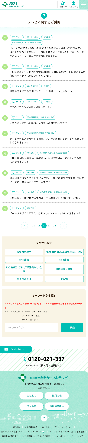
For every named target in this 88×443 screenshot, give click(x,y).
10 (33, 225)
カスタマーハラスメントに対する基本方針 (67, 431)
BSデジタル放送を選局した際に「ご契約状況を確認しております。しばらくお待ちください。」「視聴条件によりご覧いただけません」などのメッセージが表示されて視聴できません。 (47, 52)
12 (44, 225)
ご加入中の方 (73, 4)
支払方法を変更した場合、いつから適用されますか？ (38, 123)
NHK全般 (30, 153)
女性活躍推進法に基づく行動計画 (36, 436)
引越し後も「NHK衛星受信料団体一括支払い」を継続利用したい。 (46, 197)
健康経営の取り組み (10, 436)
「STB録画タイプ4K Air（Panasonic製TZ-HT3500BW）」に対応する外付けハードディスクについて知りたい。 (47, 73)
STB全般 (46, 37)
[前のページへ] (24, 225)
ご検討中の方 (62, 4)
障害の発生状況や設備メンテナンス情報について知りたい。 (42, 91)
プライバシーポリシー (63, 427)
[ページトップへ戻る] (44, 418)
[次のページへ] (63, 225)
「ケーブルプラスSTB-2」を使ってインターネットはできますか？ (45, 213)
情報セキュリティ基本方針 (11, 431)
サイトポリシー (61, 436)
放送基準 (45, 427)
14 (54, 225)
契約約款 (16, 427)
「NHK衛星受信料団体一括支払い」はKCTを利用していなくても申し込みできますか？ (47, 160)
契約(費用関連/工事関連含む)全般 (40, 117)
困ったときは (32, 37)
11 (39, 225)
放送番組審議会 (31, 427)
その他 (46, 86)
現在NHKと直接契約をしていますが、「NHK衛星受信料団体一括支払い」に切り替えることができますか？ (47, 180)
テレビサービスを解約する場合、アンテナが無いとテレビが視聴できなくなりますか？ (47, 140)
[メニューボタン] (83, 4)
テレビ (16, 37)
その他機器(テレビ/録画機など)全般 (26, 42)
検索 (72, 327)
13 (49, 225)
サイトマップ (77, 436)
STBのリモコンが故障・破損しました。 (31, 107)
